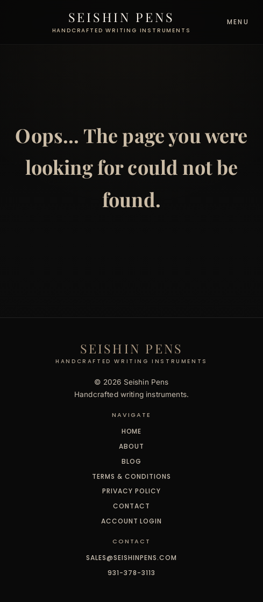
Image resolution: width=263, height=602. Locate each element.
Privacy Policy (131, 490)
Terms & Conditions (131, 476)
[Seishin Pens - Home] (121, 22)
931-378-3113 (131, 572)
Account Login (131, 521)
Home (132, 431)
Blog (131, 461)
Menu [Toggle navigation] (238, 21)
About (131, 446)
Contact (131, 506)
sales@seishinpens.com (131, 557)
